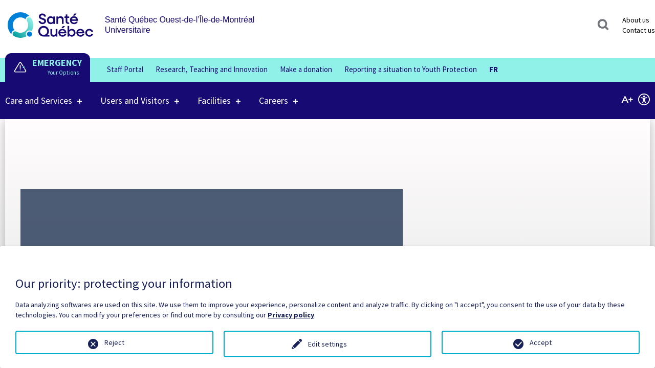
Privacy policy (291, 314)
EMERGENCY (57, 62)
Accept (541, 342)
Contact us (638, 30)
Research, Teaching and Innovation (212, 69)
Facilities (214, 94)
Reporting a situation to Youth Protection (410, 69)
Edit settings (327, 344)
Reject (114, 342)
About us (635, 20)
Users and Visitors (134, 94)
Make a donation (306, 69)
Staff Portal (125, 69)
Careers (273, 94)
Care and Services (38, 94)
